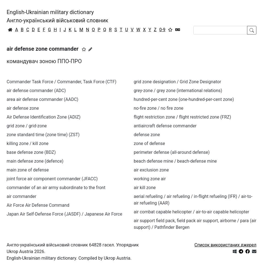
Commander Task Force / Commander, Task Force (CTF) (61, 81)
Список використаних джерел (225, 245)
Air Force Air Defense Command (38, 205)
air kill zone (145, 187)
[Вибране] (170, 29)
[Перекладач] (178, 29)
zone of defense (149, 143)
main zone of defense (28, 170)
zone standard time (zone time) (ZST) (43, 134)
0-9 (162, 29)
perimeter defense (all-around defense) (172, 152)
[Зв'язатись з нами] (254, 251)
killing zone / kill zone (27, 143)
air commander (21, 196)
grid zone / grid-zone (27, 125)
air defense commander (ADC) (36, 90)
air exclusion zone (151, 170)
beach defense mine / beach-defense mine (175, 161)
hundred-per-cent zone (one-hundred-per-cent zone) (184, 99)
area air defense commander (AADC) (42, 99)
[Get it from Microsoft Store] (235, 251)
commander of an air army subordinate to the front (56, 187)
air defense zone (23, 108)
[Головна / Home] (10, 29)
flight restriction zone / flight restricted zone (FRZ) (182, 117)
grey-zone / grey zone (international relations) (178, 90)
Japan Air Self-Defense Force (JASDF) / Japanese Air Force (64, 214)
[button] (84, 49)
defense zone (147, 134)
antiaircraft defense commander (165, 125)
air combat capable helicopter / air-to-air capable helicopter (191, 211)
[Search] (220, 30)
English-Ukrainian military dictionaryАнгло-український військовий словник (57, 16)
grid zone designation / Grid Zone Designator (177, 81)
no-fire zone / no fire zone (158, 108)
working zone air (150, 178)
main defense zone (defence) (35, 161)
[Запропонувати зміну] (90, 49)
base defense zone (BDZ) (31, 152)
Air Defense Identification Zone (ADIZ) (44, 117)
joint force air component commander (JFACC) (52, 178)
